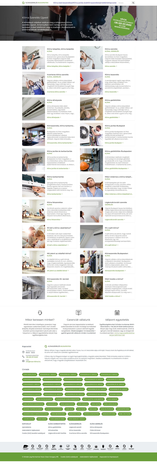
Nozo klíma (93, 414)
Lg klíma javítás (28, 424)
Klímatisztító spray (123, 414)
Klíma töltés (81, 414)
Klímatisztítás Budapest (54, 414)
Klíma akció (69, 414)
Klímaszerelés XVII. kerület (75, 394)
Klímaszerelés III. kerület (88, 380)
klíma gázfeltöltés (110, 409)
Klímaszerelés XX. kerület (56, 301)
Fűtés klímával (95, 434)
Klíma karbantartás (54, 196)
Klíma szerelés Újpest (57, 424)
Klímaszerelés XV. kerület (32, 394)
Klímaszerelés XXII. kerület (75, 399)
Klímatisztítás (53, 434)
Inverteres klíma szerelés (56, 92)
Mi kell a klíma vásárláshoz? (57, 248)
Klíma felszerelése (53, 222)
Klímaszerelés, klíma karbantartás (59, 144)
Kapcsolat (112, 3)
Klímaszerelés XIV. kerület (115, 390)
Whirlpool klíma (74, 419)
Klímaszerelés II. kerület (68, 380)
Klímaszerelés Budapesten (114, 274)
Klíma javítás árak (81, 3)
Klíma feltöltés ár (107, 414)
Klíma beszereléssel (58, 419)
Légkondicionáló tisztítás (57, 437)
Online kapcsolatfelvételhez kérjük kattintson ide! (121, 340)
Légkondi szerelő (115, 399)
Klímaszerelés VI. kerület (52, 385)
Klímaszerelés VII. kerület (73, 385)
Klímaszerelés (93, 3)
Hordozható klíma (109, 419)
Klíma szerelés (110, 66)
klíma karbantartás (67, 409)
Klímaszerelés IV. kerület (109, 380)
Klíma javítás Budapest (113, 144)
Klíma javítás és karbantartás (57, 170)
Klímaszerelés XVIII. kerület (97, 394)
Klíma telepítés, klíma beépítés (58, 66)
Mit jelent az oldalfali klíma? (57, 274)
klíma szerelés (83, 409)
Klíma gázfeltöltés (111, 118)
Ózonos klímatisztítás (91, 419)
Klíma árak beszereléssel (66, 3)
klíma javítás (96, 409)
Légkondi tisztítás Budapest (32, 414)
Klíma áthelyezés (53, 118)
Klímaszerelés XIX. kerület (118, 394)
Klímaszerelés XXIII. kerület (97, 399)
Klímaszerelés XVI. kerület (53, 394)
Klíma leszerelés (111, 92)
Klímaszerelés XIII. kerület (94, 390)
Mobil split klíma (124, 419)
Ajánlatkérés (103, 3)
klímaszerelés (52, 409)
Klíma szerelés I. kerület (77, 424)
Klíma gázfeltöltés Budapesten (116, 170)
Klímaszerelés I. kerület (48, 380)
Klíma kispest (42, 424)
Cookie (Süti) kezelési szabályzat (33, 437)
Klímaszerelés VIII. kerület (94, 385)
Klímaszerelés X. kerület (31, 390)
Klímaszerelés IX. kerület (115, 385)
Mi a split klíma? (111, 248)
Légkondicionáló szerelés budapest (35, 419)
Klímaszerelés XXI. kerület (53, 399)
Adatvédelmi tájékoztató (31, 434)
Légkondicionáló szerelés (114, 222)
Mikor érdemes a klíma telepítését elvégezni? (119, 196)
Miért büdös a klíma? (112, 301)
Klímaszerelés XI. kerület (52, 390)
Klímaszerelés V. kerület (31, 385)
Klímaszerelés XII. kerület (72, 390)
